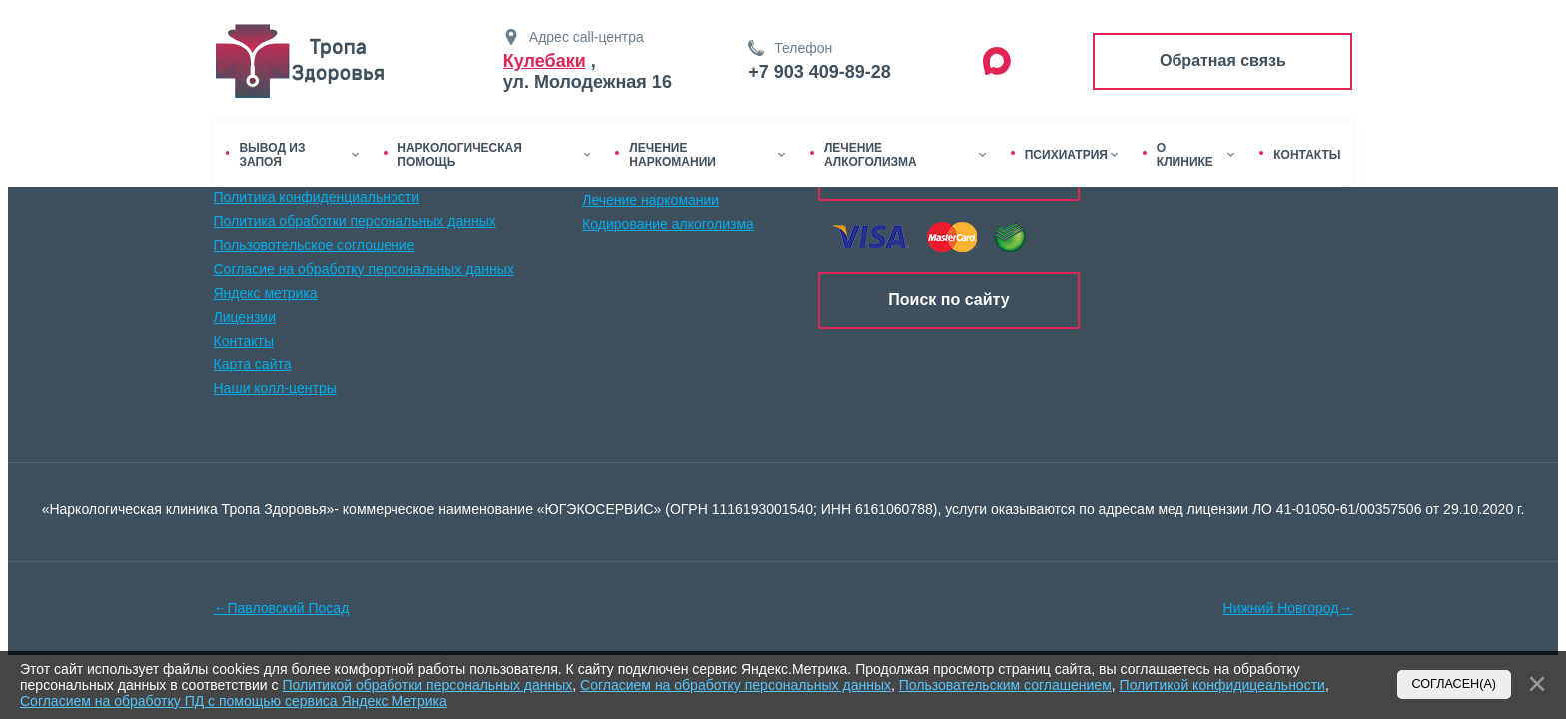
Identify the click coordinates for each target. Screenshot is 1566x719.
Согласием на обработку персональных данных (735, 685)
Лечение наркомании (650, 200)
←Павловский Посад (282, 608)
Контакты (244, 341)
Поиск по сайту (948, 299)
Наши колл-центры (275, 388)
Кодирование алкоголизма (668, 224)
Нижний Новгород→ (1288, 608)
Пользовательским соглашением (1005, 685)
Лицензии (245, 317)
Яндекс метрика (266, 293)
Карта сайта (253, 364)
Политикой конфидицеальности (1222, 685)
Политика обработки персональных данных (355, 221)
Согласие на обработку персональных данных (364, 269)
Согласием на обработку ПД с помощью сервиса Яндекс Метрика (233, 701)
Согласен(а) (1454, 684)
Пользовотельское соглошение (314, 245)
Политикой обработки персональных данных (427, 685)
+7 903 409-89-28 (819, 72)
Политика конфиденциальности (317, 197)
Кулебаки (544, 61)
